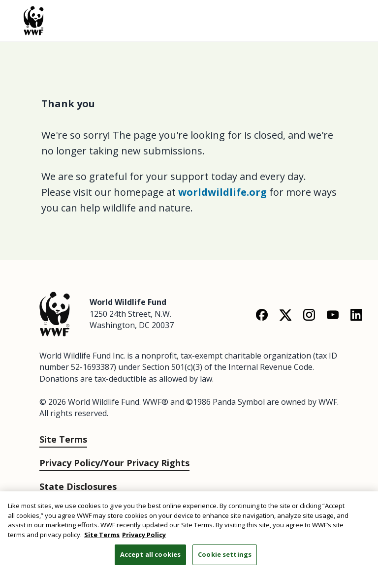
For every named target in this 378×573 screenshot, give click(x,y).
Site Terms (63, 439)
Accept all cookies (150, 554)
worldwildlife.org (222, 192)
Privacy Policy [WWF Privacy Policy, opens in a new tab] (144, 534)
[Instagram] (309, 314)
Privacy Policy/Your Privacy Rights (114, 463)
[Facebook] (262, 314)
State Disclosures (78, 486)
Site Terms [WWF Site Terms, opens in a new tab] (102, 534)
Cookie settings (225, 554)
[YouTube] (333, 314)
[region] (189, 532)
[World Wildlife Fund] (54, 313)
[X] (285, 314)
